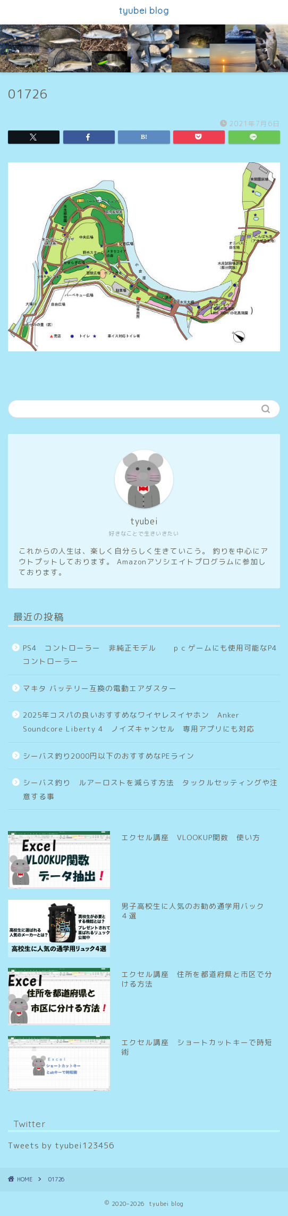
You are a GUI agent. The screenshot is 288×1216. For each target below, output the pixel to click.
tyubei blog (144, 10)
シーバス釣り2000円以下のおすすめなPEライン (108, 756)
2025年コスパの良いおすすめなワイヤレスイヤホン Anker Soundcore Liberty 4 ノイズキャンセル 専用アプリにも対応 (139, 722)
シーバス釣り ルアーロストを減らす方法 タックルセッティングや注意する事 (150, 789)
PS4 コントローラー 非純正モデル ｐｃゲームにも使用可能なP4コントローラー (150, 655)
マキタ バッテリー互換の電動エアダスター (100, 688)
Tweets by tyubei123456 (61, 1145)
